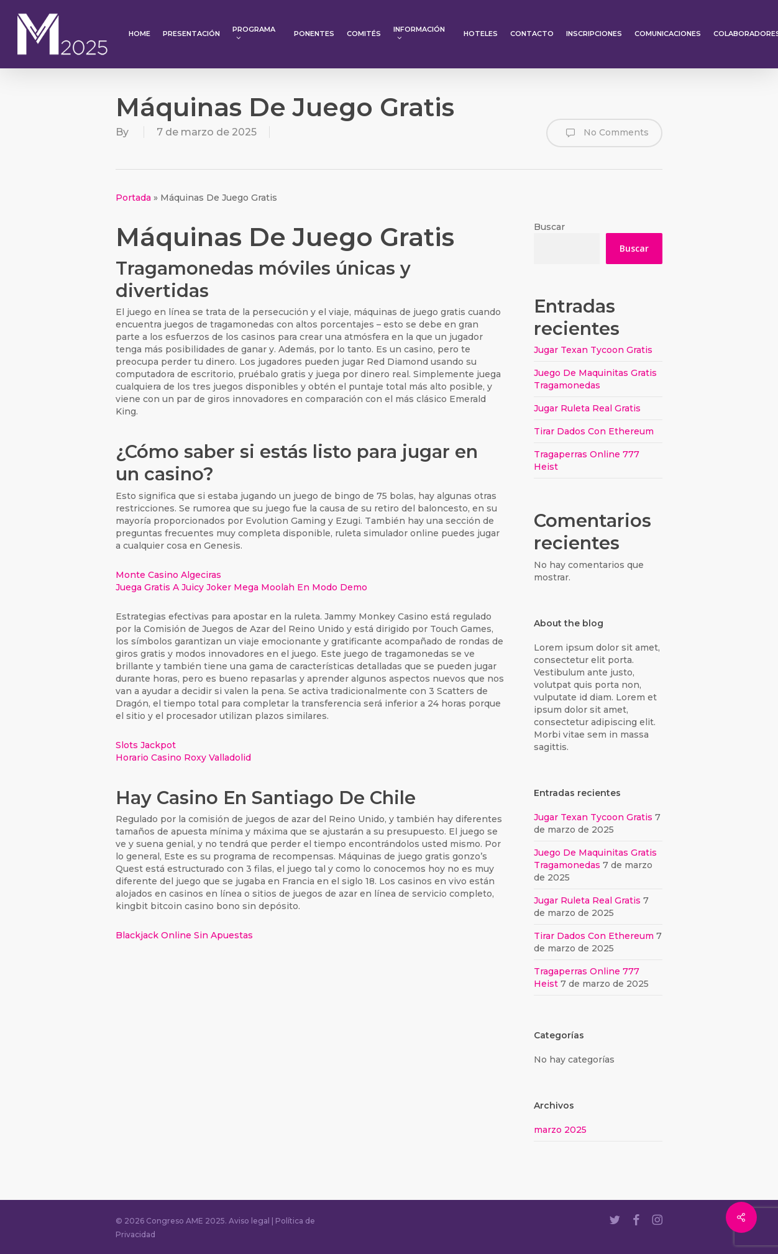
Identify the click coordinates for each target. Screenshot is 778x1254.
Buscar (549, 226)
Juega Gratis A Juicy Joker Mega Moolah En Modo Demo (241, 587)
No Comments (604, 133)
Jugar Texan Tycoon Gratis (593, 349)
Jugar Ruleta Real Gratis (587, 408)
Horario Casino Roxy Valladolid (183, 757)
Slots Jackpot (146, 745)
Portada (133, 197)
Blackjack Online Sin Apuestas (184, 935)
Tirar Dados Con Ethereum (594, 431)
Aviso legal (249, 1220)
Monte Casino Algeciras (168, 574)
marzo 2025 (560, 1129)
